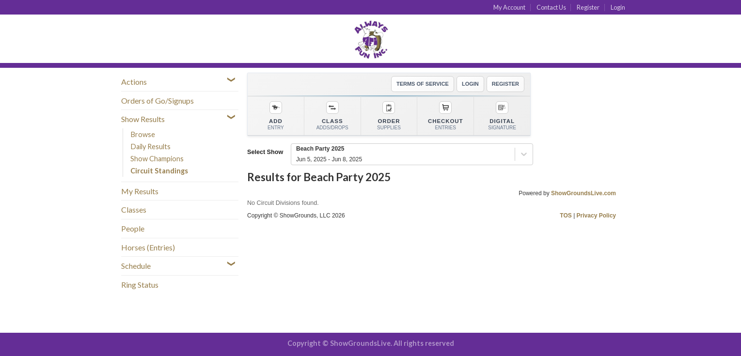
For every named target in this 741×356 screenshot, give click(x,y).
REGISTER (505, 84)
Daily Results (150, 146)
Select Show (265, 152)
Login (618, 7)
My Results (139, 191)
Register (588, 7)
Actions (134, 81)
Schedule (136, 265)
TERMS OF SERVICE (422, 84)
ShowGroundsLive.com (583, 193)
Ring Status (139, 284)
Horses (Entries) (148, 247)
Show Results (143, 119)
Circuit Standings (159, 171)
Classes (133, 209)
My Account (509, 7)
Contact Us (551, 7)
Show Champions (157, 159)
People (132, 228)
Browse (142, 134)
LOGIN (470, 84)
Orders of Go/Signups (157, 100)
